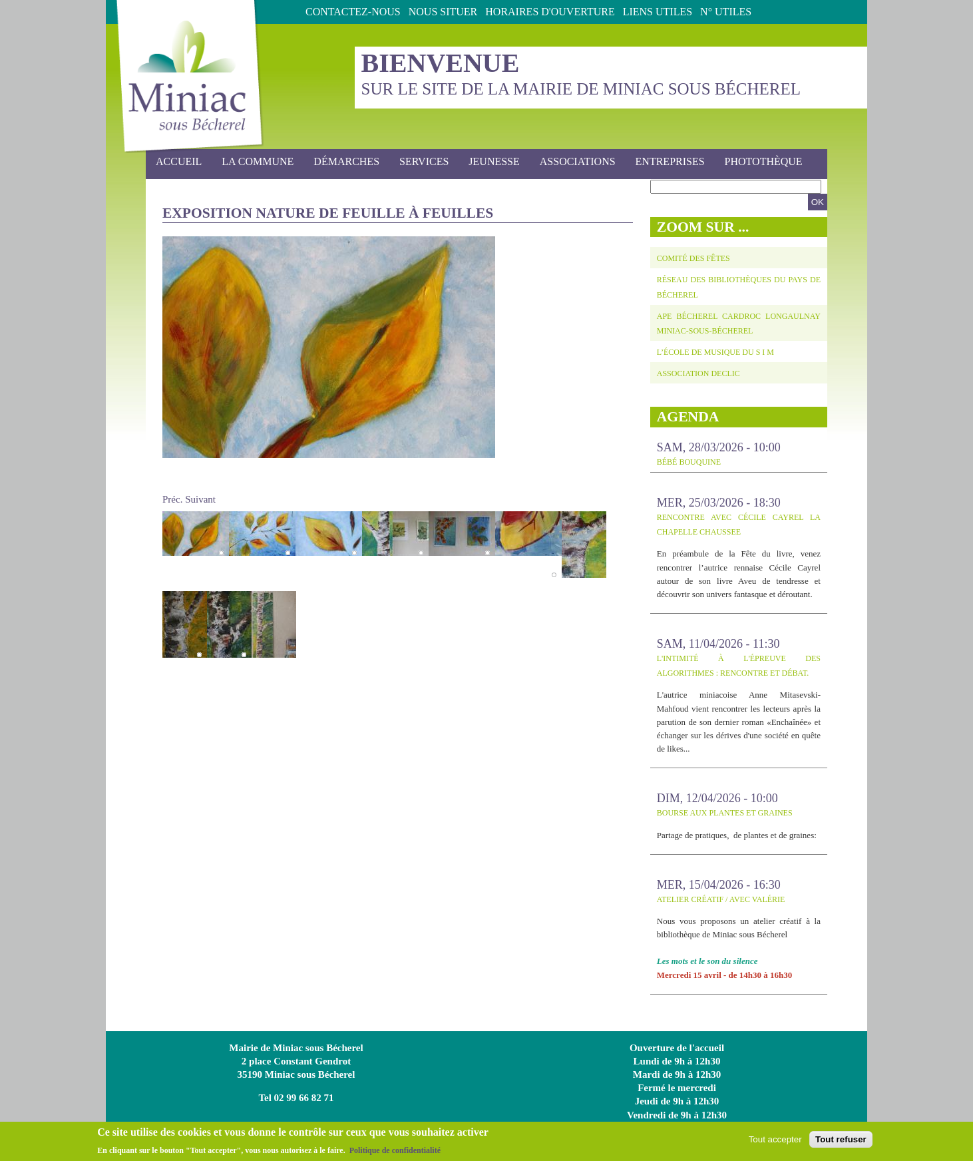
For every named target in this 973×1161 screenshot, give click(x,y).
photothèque (764, 161)
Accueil (179, 161)
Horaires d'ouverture (549, 11)
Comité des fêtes (693, 258)
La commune (253, 162)
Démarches (342, 162)
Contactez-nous (353, 11)
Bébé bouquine (689, 462)
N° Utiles (725, 11)
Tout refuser (841, 1142)
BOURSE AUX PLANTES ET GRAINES (725, 812)
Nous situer (443, 11)
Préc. (172, 499)
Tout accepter (775, 1142)
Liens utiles (657, 11)
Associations (578, 161)
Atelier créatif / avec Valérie (721, 899)
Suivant (200, 499)
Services (420, 162)
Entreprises (670, 161)
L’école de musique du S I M (715, 352)
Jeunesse (490, 162)
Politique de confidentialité (395, 1153)
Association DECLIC (698, 373)
